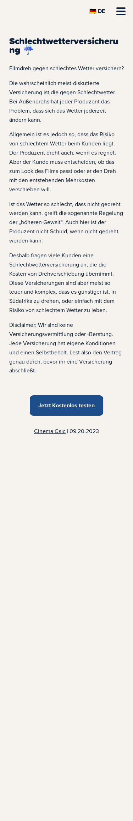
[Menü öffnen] (121, 11)
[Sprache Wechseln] (97, 11)
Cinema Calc (50, 431)
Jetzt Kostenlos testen (66, 405)
